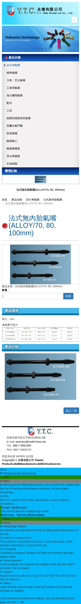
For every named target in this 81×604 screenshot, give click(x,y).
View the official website (31, 515)
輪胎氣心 (12, 140)
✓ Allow (4, 477)
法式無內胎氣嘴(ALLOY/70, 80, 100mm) (40, 189)
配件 (9, 103)
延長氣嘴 (12, 133)
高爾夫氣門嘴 (15, 125)
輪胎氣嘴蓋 (13, 148)
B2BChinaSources (49, 463)
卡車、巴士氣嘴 (16, 80)
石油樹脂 (12, 163)
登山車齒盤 (13, 156)
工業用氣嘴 (13, 87)
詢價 (68, 296)
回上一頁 (71, 410)
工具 (9, 110)
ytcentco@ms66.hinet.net (31, 441)
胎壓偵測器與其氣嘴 (19, 118)
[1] (32, 296)
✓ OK (20, 602)
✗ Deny (4, 480)
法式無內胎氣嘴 (53, 199)
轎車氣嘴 (12, 72)
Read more (8, 515)
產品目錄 (16, 199)
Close (3, 469)
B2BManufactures (25, 463)
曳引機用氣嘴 (15, 95)
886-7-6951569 (22, 445)
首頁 (4, 199)
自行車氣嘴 (13, 65)
